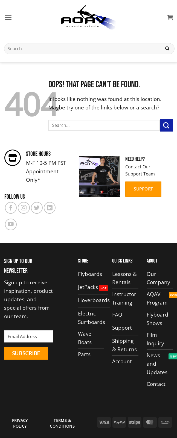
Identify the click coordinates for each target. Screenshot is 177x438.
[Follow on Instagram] (24, 208)
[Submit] (167, 48)
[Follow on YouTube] (11, 224)
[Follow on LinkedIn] (50, 208)
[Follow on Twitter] (37, 208)
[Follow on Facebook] (11, 208)
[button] (8, 17)
